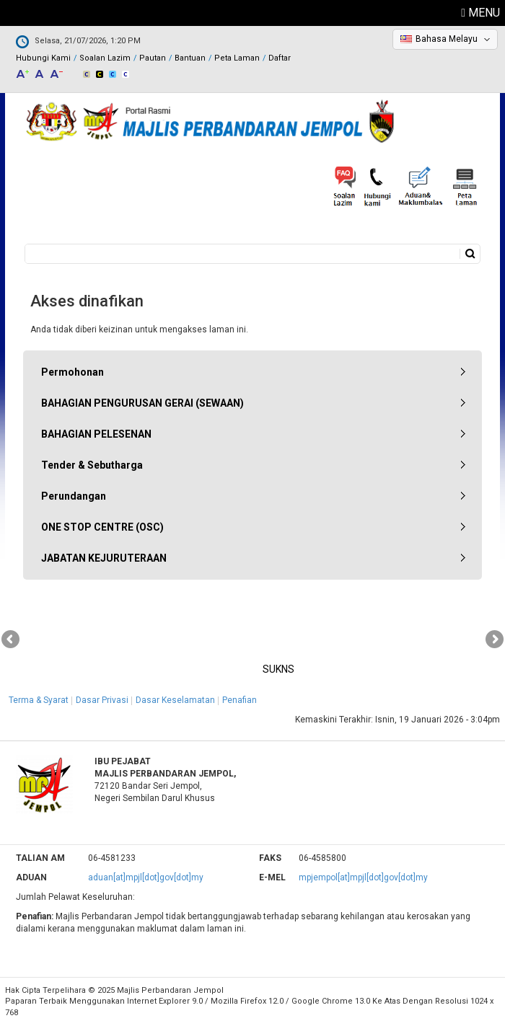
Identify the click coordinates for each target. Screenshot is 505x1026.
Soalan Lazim (105, 58)
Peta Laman (237, 58)
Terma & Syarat (39, 700)
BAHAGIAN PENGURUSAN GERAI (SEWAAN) (142, 403)
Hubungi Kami (43, 58)
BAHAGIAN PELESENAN (96, 434)
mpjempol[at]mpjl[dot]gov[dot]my (363, 877)
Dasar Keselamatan (175, 700)
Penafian (239, 700)
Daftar (279, 58)
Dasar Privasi (102, 700)
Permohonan (72, 372)
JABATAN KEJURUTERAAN (104, 558)
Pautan (152, 58)
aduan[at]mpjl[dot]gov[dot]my (145, 877)
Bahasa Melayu (447, 39)
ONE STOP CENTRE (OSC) (102, 527)
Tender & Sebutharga (92, 465)
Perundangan (73, 496)
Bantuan (190, 58)
